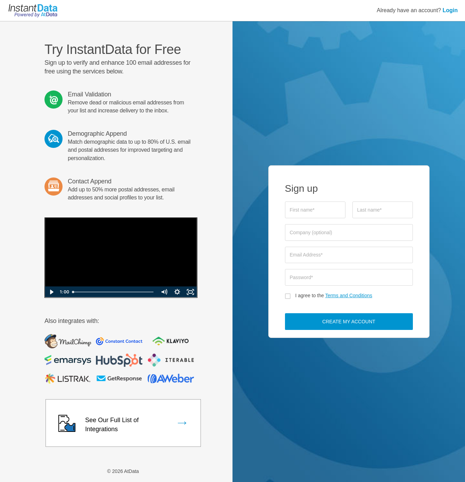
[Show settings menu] (177, 292)
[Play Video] (51, 292)
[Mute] (164, 292)
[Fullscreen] (190, 292)
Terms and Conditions (348, 295)
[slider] (113, 292)
